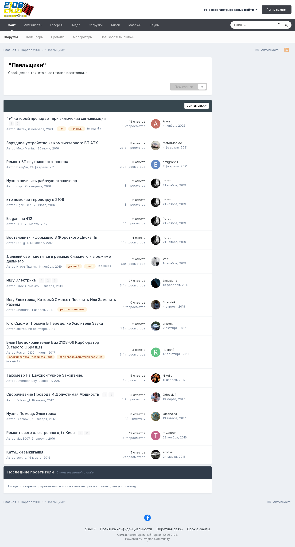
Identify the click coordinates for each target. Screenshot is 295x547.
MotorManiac (26, 148)
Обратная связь (169, 529)
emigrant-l (170, 162)
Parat (167, 181)
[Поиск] (254, 25)
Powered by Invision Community (147, 538)
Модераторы (82, 37)
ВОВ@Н (22, 243)
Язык (90, 529)
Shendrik (22, 309)
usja (19, 186)
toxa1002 (169, 433)
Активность (33, 25)
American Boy (26, 381)
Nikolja (167, 375)
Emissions (170, 280)
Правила (58, 37)
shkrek (21, 129)
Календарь (34, 37)
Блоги (115, 25)
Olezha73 (23, 419)
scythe (21, 457)
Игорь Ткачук (26, 266)
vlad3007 (23, 438)
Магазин (134, 25)
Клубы (154, 25)
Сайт (12, 27)
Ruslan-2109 (25, 352)
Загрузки (96, 25)
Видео (75, 25)
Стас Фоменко (27, 286)
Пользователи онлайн (117, 37)
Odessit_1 (23, 400)
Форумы (11, 37)
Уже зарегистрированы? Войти (230, 10)
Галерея (56, 25)
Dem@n (22, 167)
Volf (165, 259)
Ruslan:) (168, 349)
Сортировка (196, 105)
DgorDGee (24, 205)
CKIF (19, 224)
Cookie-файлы (198, 529)
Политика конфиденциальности (126, 529)
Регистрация (277, 9)
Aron (166, 121)
